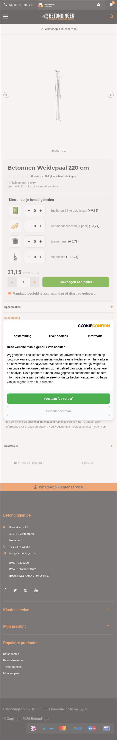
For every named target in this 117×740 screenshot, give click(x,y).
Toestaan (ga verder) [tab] (58, 398)
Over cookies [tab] (58, 336)
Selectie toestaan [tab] (58, 411)
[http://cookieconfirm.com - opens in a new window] (94, 326)
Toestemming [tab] (21, 336)
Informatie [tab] (95, 336)
